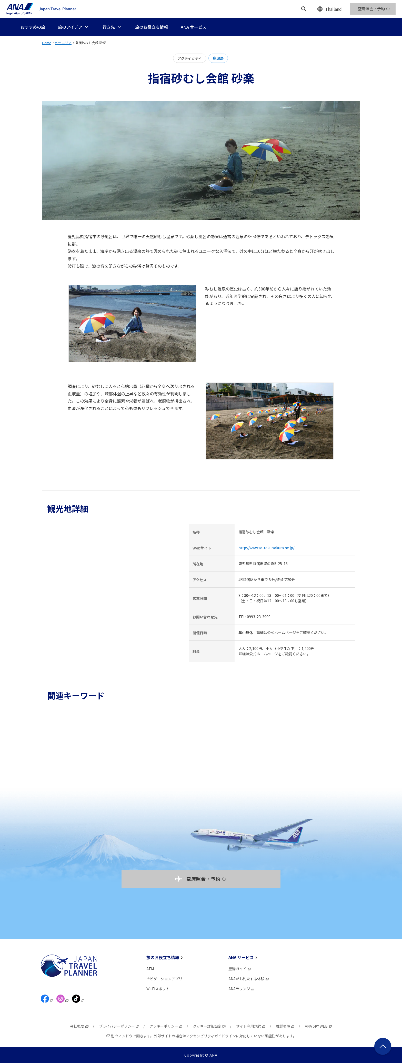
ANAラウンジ (241, 988)
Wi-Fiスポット (157, 988)
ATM (150, 968)
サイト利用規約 (251, 1026)
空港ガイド (239, 968)
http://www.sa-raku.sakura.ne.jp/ (266, 547)
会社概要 (79, 1026)
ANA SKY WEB (318, 1026)
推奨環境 (285, 1026)
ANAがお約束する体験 (248, 978)
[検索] (304, 9)
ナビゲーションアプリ (164, 978)
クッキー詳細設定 (209, 1026)
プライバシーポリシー (119, 1026)
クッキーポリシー (166, 1026)
